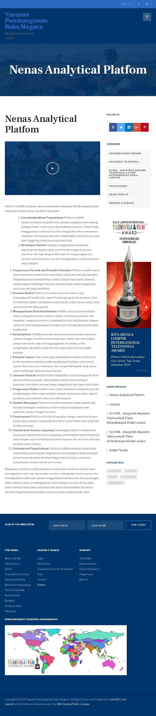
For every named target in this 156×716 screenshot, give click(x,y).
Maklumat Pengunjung (18, 584)
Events (41, 584)
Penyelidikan (118, 186)
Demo (113, 476)
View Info (141, 370)
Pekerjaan (10, 611)
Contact (42, 579)
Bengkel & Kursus (121, 203)
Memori (83, 579)
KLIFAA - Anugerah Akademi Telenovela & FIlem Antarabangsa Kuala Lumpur (127, 174)
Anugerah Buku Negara (125, 153)
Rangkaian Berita (15, 579)
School (132, 471)
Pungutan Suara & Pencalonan (55, 569)
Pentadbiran (12, 563)
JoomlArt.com (118, 699)
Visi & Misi (85, 558)
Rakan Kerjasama (89, 569)
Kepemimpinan (87, 563)
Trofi (39, 574)
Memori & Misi (13, 558)
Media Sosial (12, 595)
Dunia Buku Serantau (17, 574)
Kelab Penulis (119, 194)
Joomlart (129, 476)
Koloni (8, 569)
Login (40, 558)
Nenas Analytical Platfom (41, 124)
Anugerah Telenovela (124, 162)
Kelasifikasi (43, 563)
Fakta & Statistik (15, 590)
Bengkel (9, 600)
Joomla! (9, 704)
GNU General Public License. (73, 704)
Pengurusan (86, 574)
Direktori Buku (13, 606)
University (116, 483)
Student (115, 471)
